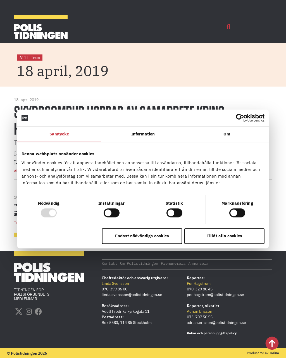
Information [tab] (143, 134)
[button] (228, 27)
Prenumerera (173, 263)
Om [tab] (226, 134)
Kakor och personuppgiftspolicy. (212, 333)
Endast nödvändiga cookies (142, 235)
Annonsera (198, 263)
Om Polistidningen (139, 263)
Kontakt (109, 263)
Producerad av (263, 352)
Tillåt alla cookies (224, 235)
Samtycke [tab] (59, 134)
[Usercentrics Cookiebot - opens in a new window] (240, 118)
